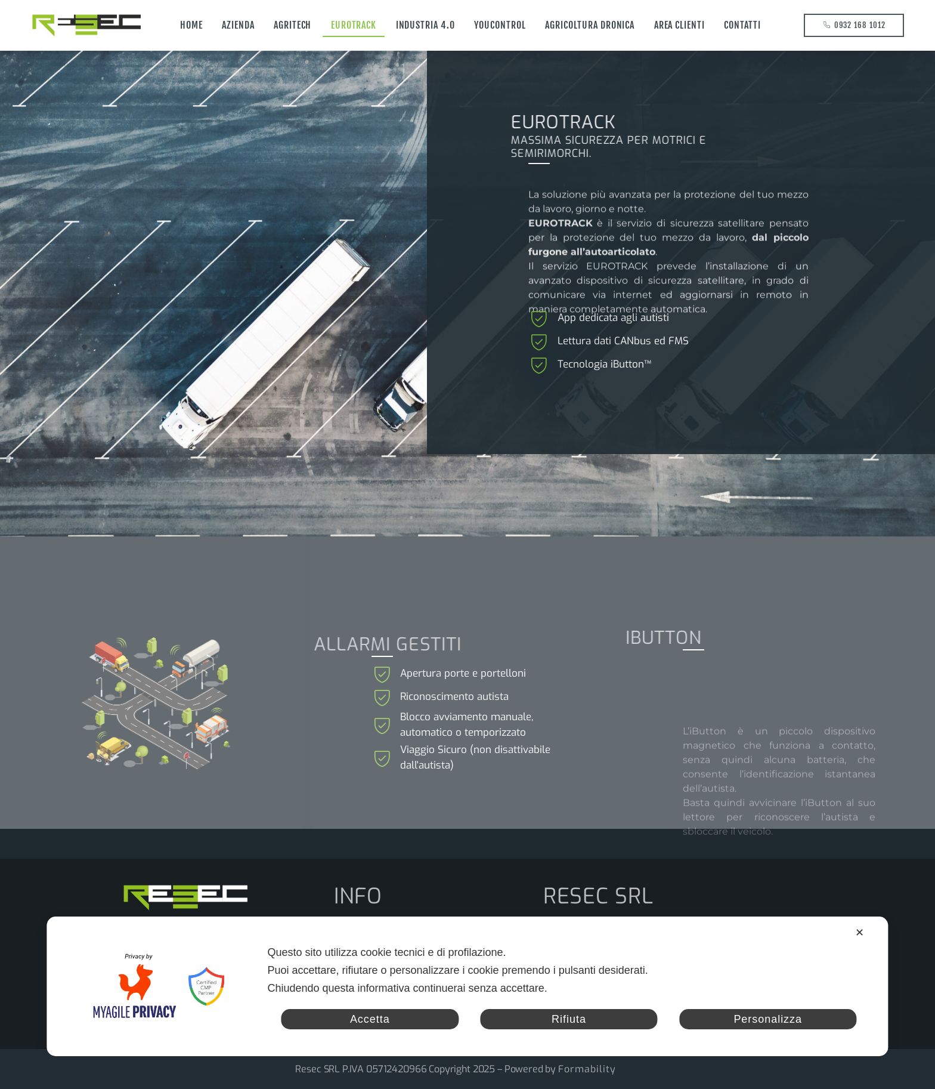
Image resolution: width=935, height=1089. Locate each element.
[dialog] (467, 986)
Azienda (238, 25)
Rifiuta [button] (569, 1019)
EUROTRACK (354, 25)
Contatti (742, 25)
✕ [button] (860, 933)
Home (191, 25)
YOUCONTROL (500, 25)
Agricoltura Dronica (589, 25)
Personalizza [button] (767, 1019)
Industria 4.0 (425, 25)
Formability (587, 1069)
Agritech (293, 25)
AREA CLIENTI (679, 25)
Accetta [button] (370, 1019)
